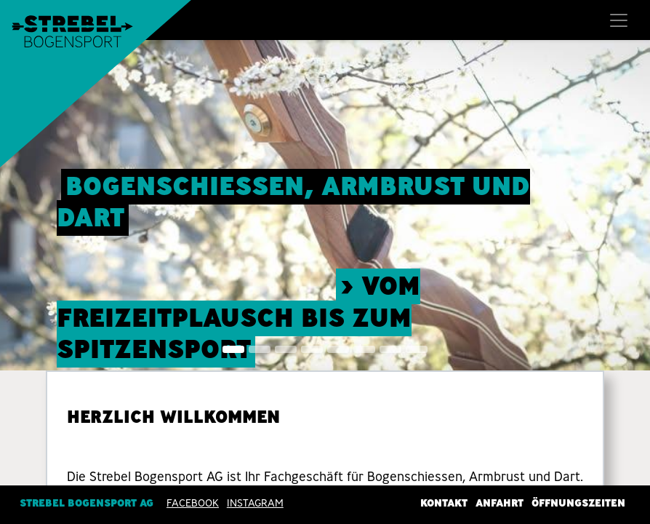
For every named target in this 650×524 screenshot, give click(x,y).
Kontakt (444, 502)
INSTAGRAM (255, 502)
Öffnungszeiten (578, 502)
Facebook (192, 502)
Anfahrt (499, 502)
